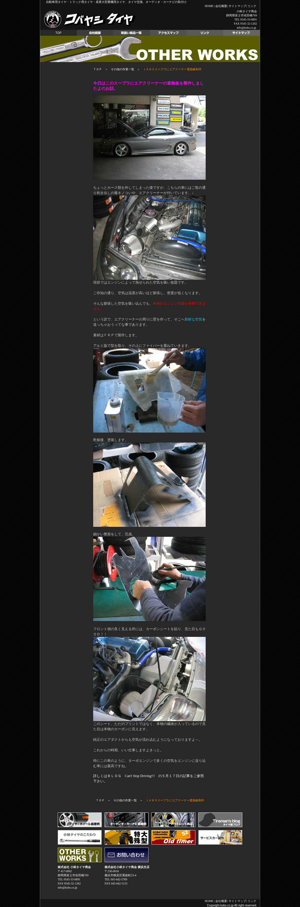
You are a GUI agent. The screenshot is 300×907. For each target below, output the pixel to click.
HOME (209, 6)
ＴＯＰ (97, 69)
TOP (58, 33)
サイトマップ (237, 6)
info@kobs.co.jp (246, 27)
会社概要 (221, 6)
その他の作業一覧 (122, 69)
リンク (252, 6)
